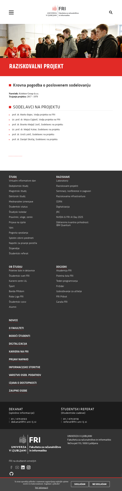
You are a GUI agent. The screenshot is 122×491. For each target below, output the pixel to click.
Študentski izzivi (17, 301)
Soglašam (79, 485)
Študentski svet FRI (19, 275)
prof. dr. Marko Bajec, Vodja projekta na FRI (33, 114)
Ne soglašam (99, 485)
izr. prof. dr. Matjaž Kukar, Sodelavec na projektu (36, 129)
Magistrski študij (18, 191)
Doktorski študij (17, 196)
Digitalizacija (63, 206)
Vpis (11, 227)
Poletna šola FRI (64, 275)
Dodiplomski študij (18, 185)
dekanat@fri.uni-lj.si (23, 421)
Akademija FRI (64, 270)
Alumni (12, 306)
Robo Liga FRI (16, 296)
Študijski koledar (18, 211)
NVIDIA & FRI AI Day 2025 (69, 217)
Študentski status (18, 206)
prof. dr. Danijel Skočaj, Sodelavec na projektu (35, 139)
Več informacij (41, 488)
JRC (58, 211)
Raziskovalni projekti (67, 185)
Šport (12, 286)
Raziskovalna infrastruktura (70, 196)
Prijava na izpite (17, 222)
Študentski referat (18, 253)
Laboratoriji (62, 180)
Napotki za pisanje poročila (23, 243)
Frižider (60, 286)
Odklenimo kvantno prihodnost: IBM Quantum (72, 224)
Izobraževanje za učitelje (69, 291)
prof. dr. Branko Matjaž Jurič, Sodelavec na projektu (37, 124)
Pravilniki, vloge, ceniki (21, 217)
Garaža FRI (62, 301)
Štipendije (14, 248)
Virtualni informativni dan (22, 180)
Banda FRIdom (16, 291)
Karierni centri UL (18, 280)
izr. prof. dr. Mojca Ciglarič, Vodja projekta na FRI (36, 119)
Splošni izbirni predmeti (21, 237)
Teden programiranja (67, 280)
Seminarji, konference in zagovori (73, 191)
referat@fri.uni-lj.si (75, 421)
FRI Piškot (61, 296)
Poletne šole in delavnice (22, 270)
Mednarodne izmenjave (21, 201)
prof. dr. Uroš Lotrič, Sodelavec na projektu (33, 134)
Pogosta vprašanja (18, 232)
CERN (59, 201)
